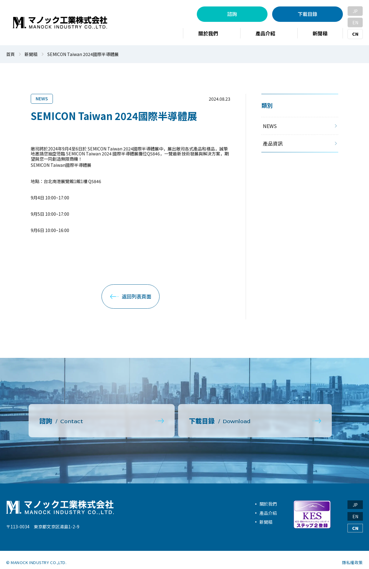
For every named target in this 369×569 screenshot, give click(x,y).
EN (355, 22)
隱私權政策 (352, 557)
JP (355, 11)
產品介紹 (268, 507)
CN (355, 34)
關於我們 (268, 498)
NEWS (42, 98)
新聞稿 (31, 54)
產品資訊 (273, 143)
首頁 (10, 54)
